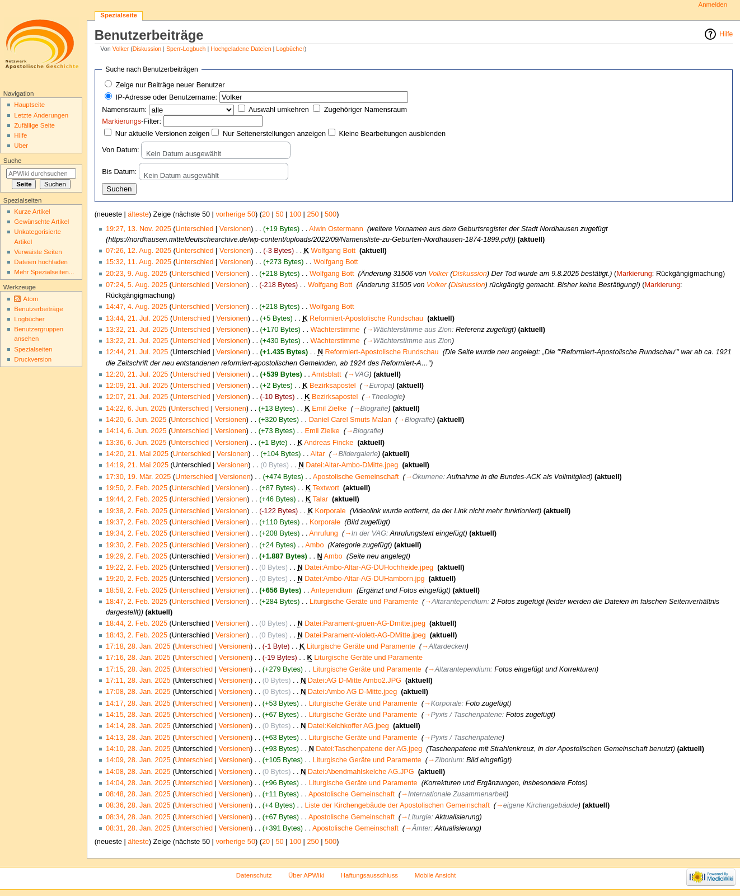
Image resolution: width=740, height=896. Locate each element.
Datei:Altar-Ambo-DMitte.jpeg (352, 465)
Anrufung (323, 533)
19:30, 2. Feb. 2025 (136, 545)
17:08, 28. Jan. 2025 (138, 692)
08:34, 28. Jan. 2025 (138, 817)
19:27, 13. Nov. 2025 (138, 229)
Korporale (330, 511)
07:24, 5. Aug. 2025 (136, 285)
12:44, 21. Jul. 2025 (137, 352)
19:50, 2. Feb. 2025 (136, 488)
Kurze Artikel (32, 211)
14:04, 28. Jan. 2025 (138, 783)
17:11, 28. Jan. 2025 (138, 680)
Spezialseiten (33, 349)
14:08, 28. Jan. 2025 (138, 772)
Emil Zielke (329, 408)
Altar (317, 454)
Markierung (634, 274)
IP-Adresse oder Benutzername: (166, 97)
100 (295, 214)
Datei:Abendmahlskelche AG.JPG (361, 772)
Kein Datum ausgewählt (183, 154)
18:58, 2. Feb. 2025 (136, 590)
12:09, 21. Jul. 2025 (137, 386)
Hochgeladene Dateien (240, 48)
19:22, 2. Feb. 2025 (136, 567)
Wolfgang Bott (333, 251)
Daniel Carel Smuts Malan (350, 420)
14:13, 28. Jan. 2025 (138, 738)
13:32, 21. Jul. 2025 (137, 330)
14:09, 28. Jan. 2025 (138, 760)
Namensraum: (124, 110)
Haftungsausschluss (369, 875)
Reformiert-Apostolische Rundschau (366, 318)
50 (279, 214)
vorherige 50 (235, 214)
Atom (30, 298)
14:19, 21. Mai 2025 (137, 465)
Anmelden (713, 4)
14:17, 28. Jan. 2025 (138, 703)
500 (330, 214)
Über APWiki (306, 875)
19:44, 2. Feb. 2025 (136, 499)
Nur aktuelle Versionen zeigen (162, 134)
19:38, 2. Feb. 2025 (136, 511)
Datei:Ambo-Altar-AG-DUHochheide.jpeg (369, 567)
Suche (12, 160)
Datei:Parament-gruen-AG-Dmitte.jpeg (365, 623)
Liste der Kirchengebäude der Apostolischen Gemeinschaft (397, 805)
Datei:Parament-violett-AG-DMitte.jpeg (365, 635)
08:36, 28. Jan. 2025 (138, 805)
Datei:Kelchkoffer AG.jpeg (348, 726)
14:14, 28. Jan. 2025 (138, 726)
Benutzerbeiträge (38, 309)
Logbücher (290, 48)
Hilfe (726, 34)
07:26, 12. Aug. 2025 (138, 251)
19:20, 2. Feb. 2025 (136, 579)
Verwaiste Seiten (38, 251)
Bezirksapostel (333, 386)
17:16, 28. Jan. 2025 (138, 658)
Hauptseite (29, 104)
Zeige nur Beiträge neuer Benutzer (170, 85)
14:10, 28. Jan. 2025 (138, 749)
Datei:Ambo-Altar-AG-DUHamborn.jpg (364, 579)
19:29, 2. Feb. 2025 (136, 556)
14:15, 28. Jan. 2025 (138, 715)
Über (21, 145)
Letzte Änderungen (41, 115)
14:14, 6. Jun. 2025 (136, 431)
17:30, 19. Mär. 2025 (138, 477)
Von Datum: (120, 150)
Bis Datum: (119, 172)
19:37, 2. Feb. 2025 (136, 522)
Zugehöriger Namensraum (365, 110)
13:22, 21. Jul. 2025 (137, 341)
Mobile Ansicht (435, 875)
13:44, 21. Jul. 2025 (137, 318)
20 (266, 214)
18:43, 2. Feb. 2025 (136, 635)
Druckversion (32, 359)
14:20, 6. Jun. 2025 (136, 420)
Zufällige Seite (34, 125)
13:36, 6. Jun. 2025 (136, 443)
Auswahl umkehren (279, 110)
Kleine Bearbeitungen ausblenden (392, 134)
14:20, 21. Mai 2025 (137, 454)
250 (313, 214)
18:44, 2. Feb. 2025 (136, 623)
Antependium (332, 590)
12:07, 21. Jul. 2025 (137, 397)
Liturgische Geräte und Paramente (364, 602)
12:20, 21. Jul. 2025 (137, 374)
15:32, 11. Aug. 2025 (138, 262)
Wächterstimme (334, 330)
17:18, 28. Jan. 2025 (138, 646)
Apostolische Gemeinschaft (356, 477)
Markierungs (121, 121)
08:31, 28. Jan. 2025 (138, 828)
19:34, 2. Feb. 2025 (136, 533)
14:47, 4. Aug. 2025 (136, 307)
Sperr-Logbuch (186, 48)
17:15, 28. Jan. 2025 (138, 669)
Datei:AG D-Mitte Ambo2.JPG (354, 680)
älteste (138, 214)
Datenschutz (254, 875)
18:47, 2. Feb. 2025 (136, 602)
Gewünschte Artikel (41, 221)
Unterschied (195, 229)
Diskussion (147, 48)
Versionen (235, 229)
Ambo (314, 545)
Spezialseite (118, 15)
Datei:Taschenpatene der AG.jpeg (369, 749)
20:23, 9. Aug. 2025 (136, 274)
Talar (320, 499)
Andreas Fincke (328, 443)
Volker (121, 48)
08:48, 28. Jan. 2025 (138, 794)
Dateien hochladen (41, 262)
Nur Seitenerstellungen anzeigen (274, 134)
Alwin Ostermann (336, 229)
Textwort (325, 488)
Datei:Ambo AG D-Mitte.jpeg (352, 692)
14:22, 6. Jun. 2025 (136, 408)
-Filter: (131, 121)
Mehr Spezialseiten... (44, 272)
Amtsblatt (326, 374)
